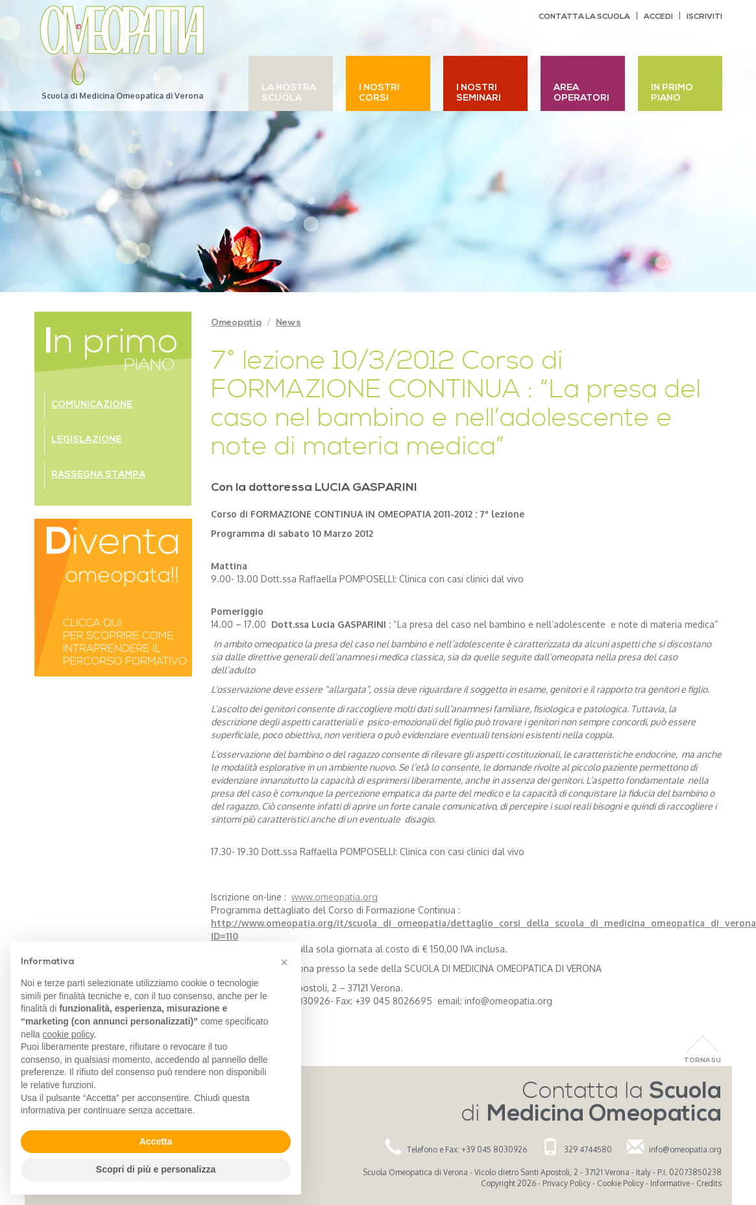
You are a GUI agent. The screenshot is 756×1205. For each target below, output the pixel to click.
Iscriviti (704, 17)
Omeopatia (236, 323)
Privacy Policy (567, 1183)
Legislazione (86, 440)
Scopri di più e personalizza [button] (155, 1169)
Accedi (658, 17)
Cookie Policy (620, 1183)
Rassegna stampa (98, 475)
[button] (284, 962)
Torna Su (702, 1060)
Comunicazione (91, 405)
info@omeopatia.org (685, 1149)
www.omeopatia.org (334, 896)
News (288, 323)
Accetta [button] (156, 1141)
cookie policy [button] (67, 1034)
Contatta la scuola (584, 17)
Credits (709, 1183)
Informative (670, 1183)
